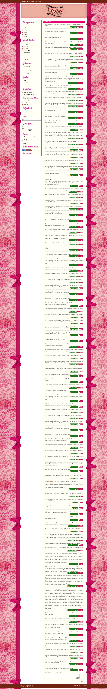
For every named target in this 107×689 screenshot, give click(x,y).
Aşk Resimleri (27, 73)
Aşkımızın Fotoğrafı (28, 70)
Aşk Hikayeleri (27, 30)
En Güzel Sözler (27, 59)
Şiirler (25, 80)
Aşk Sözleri (26, 44)
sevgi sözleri (51, 481)
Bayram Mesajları (73, 82)
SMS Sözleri (73, 27)
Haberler (26, 36)
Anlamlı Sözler (27, 50)
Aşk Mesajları (27, 100)
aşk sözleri (76, 177)
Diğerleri (26, 28)
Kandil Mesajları (73, 191)
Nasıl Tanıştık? (27, 102)
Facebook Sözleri (27, 52)
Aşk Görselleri (27, 66)
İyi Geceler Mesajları (73, 540)
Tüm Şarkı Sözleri (28, 92)
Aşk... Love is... (27, 71)
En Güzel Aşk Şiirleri (28, 85)
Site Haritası (84, 686)
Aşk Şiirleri (26, 82)
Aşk (24, 25)
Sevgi (25, 27)
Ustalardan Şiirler (28, 84)
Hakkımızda (76, 686)
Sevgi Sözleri (27, 42)
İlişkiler (25, 32)
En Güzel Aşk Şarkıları (29, 94)
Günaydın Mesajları (74, 564)
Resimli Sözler (27, 68)
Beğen (81, 27)
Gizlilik (80, 686)
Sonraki (83, 682)
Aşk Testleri (26, 111)
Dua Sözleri (49, 21)
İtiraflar (25, 34)
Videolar (25, 113)
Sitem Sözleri (27, 54)
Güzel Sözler (26, 46)
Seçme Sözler (27, 56)
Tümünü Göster (27, 57)
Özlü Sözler (26, 48)
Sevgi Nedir (26, 104)
